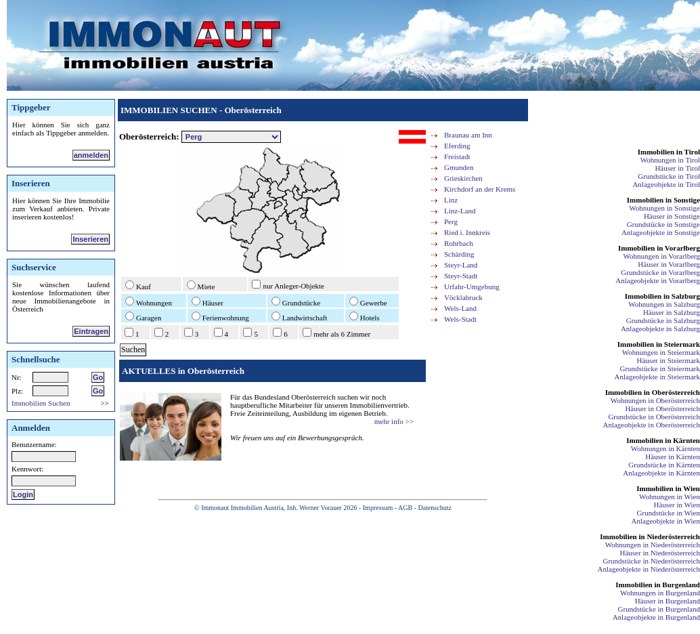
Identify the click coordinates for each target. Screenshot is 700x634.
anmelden (91, 155)
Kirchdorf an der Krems (479, 189)
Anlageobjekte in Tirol (666, 184)
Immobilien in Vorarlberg (659, 248)
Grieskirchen (463, 178)
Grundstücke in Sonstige (663, 224)
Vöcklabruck (463, 297)
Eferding (457, 146)
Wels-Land (460, 308)
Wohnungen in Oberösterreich (655, 400)
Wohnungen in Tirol (670, 160)
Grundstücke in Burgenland (659, 609)
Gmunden (458, 167)
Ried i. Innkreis (467, 232)
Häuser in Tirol (677, 168)
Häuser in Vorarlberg (669, 264)
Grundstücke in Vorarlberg (660, 272)
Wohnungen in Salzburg (664, 304)
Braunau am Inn (468, 135)
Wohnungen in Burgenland (660, 593)
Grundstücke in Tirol (669, 176)
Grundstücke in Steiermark (659, 368)
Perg (451, 221)
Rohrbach (458, 243)
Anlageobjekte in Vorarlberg (657, 280)
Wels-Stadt (460, 319)
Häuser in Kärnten (672, 456)
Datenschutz (434, 507)
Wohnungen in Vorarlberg (662, 256)
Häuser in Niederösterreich (659, 553)
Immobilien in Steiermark (658, 344)
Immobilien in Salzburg (662, 296)
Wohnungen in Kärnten (665, 448)
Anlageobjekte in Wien (666, 521)
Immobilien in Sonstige (663, 200)
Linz (451, 200)
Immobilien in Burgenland (657, 584)
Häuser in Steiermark (668, 360)
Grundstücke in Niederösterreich (651, 561)
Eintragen (91, 331)
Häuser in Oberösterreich (662, 408)
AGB (405, 507)
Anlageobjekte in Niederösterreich (649, 569)
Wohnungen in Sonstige (664, 208)
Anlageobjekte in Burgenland (656, 617)
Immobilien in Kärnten (663, 440)
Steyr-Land (460, 265)
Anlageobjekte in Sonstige (660, 232)
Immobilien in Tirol (669, 152)
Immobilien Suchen (41, 403)
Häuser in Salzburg (671, 312)
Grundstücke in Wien (668, 513)
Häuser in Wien (677, 505)
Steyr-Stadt (460, 276)
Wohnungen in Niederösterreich (652, 545)
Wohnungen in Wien (669, 496)
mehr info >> (394, 421)
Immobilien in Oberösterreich (652, 392)
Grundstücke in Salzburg (663, 320)
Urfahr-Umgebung (472, 286)
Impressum (378, 507)
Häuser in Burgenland (667, 601)
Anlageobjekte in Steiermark (657, 377)
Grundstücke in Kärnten (664, 465)
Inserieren (90, 239)
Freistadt (457, 156)
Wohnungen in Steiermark (661, 352)
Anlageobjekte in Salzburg (660, 328)
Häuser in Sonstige (672, 216)
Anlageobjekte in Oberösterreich (651, 425)
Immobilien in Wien (668, 488)
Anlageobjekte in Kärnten (661, 473)
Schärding (459, 254)
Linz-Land (459, 211)
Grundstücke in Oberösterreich (654, 417)
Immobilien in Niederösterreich (650, 536)
